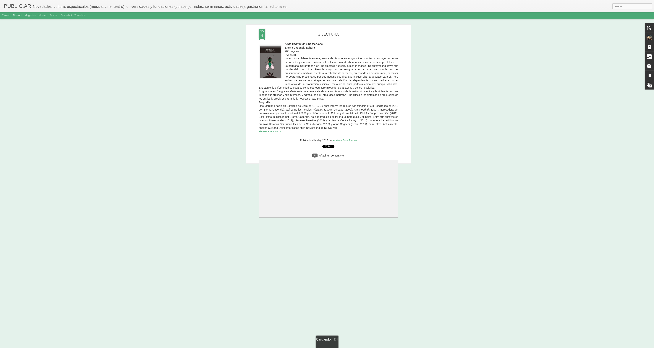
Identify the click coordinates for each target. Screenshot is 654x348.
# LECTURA (328, 34)
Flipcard (17, 15)
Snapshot (66, 15)
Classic (6, 15)
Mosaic (42, 15)
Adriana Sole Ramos (345, 140)
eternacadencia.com (270, 131)
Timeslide (80, 15)
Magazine (30, 15)
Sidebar (53, 15)
